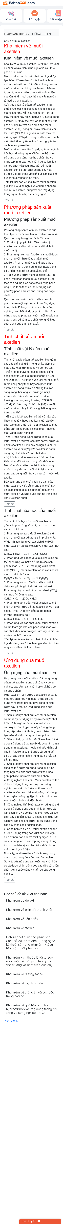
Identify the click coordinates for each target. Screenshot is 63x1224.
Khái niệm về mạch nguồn (24, 983)
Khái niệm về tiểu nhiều (22, 919)
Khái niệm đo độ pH (20, 900)
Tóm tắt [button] (10, 200)
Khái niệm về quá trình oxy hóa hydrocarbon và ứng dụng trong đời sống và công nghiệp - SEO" (31, 1009)
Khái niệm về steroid (20, 928)
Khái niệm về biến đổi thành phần (29, 910)
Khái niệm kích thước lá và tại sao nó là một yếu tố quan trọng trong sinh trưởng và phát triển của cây (30, 961)
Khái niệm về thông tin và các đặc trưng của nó (30, 994)
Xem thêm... (12, 1020)
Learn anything (15, 34)
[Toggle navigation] (59, 3)
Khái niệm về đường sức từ (24, 974)
